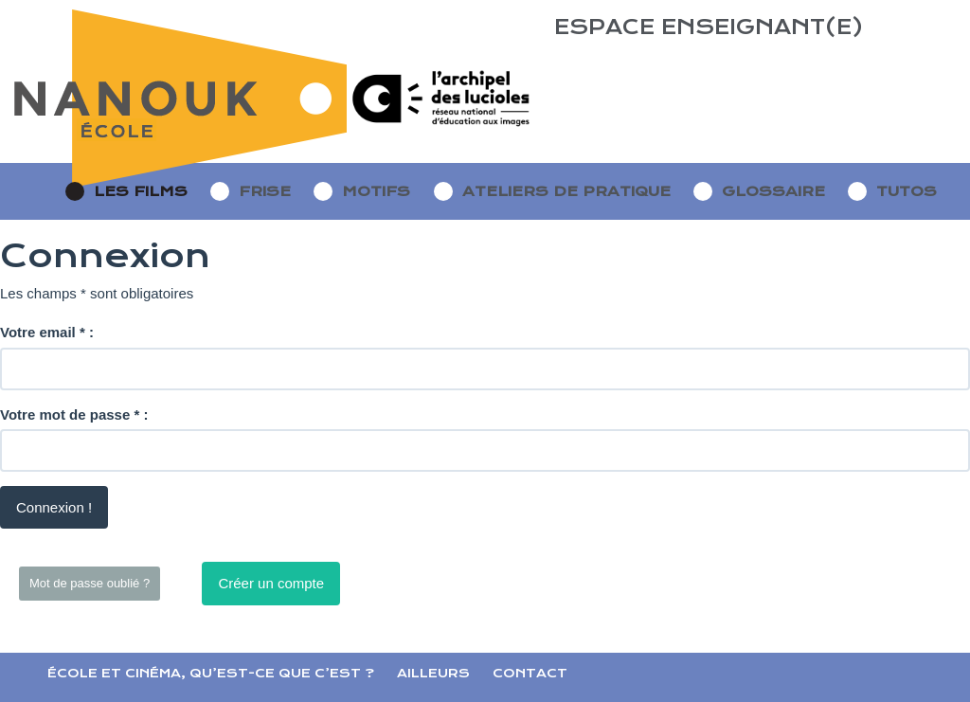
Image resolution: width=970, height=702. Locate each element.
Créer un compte (271, 583)
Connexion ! (54, 507)
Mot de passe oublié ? (89, 583)
